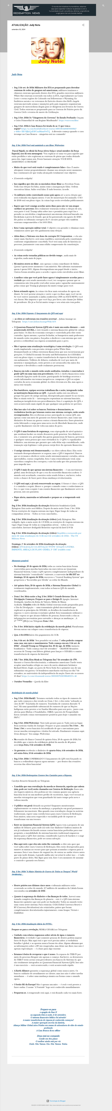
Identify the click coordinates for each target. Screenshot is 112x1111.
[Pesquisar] (103, 6)
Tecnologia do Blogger (56, 1101)
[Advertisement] (101, 53)
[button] (83, 25)
